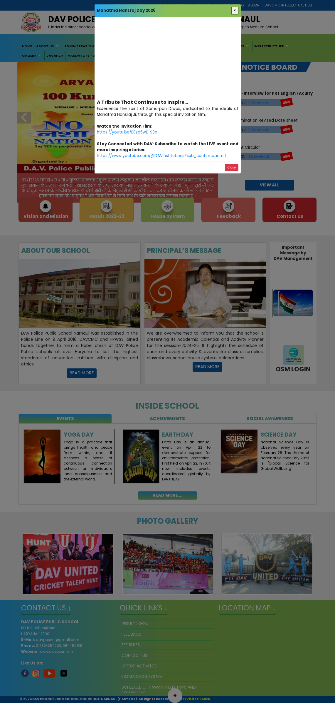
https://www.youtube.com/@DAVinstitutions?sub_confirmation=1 (161, 155)
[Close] (234, 10)
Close (232, 167)
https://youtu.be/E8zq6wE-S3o (127, 132)
